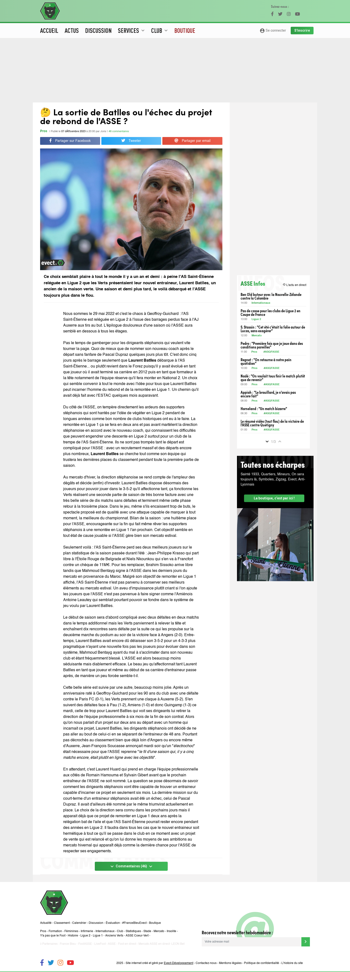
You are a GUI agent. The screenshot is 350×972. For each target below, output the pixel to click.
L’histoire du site (292, 963)
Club (120, 931)
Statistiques (133, 931)
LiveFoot (100, 944)
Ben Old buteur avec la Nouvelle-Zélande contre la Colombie (271, 296)
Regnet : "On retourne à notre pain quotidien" (266, 361)
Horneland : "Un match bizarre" (264, 408)
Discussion (98, 30)
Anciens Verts (114, 935)
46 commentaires (119, 131)
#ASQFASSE (271, 352)
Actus (72, 30)
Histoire (73, 935)
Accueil (49, 30)
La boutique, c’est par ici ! (274, 498)
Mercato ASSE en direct (154, 944)
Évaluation (113, 923)
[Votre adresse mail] (251, 941)
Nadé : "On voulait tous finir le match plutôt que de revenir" (273, 377)
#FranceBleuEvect (134, 923)
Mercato (257, 335)
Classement (62, 923)
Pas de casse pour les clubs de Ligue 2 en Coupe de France (270, 312)
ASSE (112, 944)
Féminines (71, 931)
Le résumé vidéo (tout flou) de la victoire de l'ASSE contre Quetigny (272, 423)
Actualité (46, 923)
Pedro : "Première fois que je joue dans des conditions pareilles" (272, 345)
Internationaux (261, 303)
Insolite (171, 931)
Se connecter (273, 30)
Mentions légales (230, 963)
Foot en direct (127, 944)
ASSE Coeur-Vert (137, 935)
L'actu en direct (294, 285)
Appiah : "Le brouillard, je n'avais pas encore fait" (268, 394)
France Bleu (68, 944)
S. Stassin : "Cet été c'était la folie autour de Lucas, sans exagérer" (273, 328)
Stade (147, 931)
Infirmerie (87, 931)
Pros (43, 131)
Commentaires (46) (131, 866)
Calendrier (79, 923)
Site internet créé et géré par (159, 963)
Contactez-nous (206, 963)
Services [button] (132, 30)
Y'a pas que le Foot (52, 935)
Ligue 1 (98, 935)
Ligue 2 (256, 319)
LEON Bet (177, 944)
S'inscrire (302, 30)
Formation (55, 931)
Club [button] (160, 30)
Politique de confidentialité (261, 963)
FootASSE (85, 944)
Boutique (184, 30)
